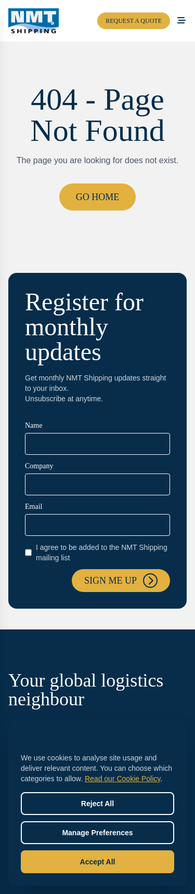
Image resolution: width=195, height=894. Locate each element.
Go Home (98, 197)
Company (39, 466)
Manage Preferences (97, 833)
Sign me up (121, 580)
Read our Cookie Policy (122, 778)
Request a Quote (134, 20)
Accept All (97, 862)
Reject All (97, 803)
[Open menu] (181, 21)
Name (33, 425)
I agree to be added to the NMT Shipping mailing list (96, 552)
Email (33, 506)
